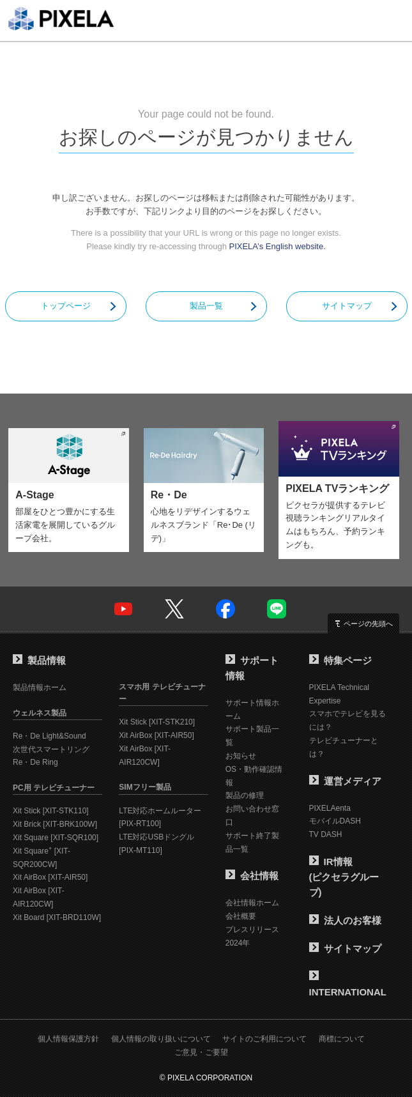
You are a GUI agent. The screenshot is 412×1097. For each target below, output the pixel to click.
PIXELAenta (330, 808)
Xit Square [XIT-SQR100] (55, 837)
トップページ (66, 306)
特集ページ (340, 660)
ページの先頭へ (368, 623)
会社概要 (240, 916)
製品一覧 (206, 306)
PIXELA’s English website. (277, 246)
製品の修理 (244, 795)
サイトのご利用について (264, 1038)
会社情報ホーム (252, 902)
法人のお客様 (345, 920)
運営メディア (345, 781)
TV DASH (325, 834)
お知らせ (240, 755)
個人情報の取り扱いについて (161, 1038)
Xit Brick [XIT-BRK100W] (55, 824)
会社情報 (251, 875)
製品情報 (39, 660)
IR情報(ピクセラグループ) (344, 877)
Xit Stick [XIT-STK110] (51, 810)
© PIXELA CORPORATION (206, 1077)
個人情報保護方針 (68, 1038)
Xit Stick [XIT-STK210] (157, 721)
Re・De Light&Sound (49, 736)
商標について (342, 1038)
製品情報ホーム (39, 687)
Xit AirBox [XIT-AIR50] (50, 877)
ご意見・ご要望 (201, 1052)
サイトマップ (347, 306)
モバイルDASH (335, 821)
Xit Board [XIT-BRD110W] (57, 917)
